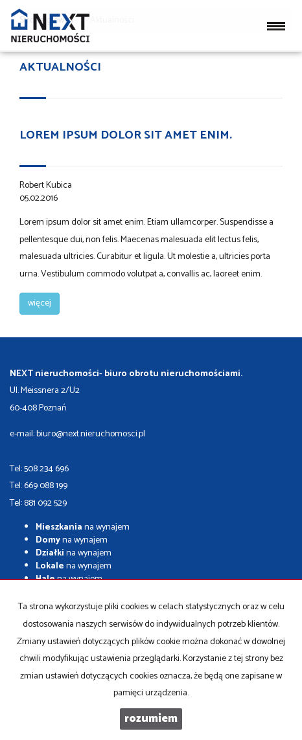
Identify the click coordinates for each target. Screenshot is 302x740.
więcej (39, 303)
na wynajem (83, 527)
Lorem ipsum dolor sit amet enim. (125, 135)
